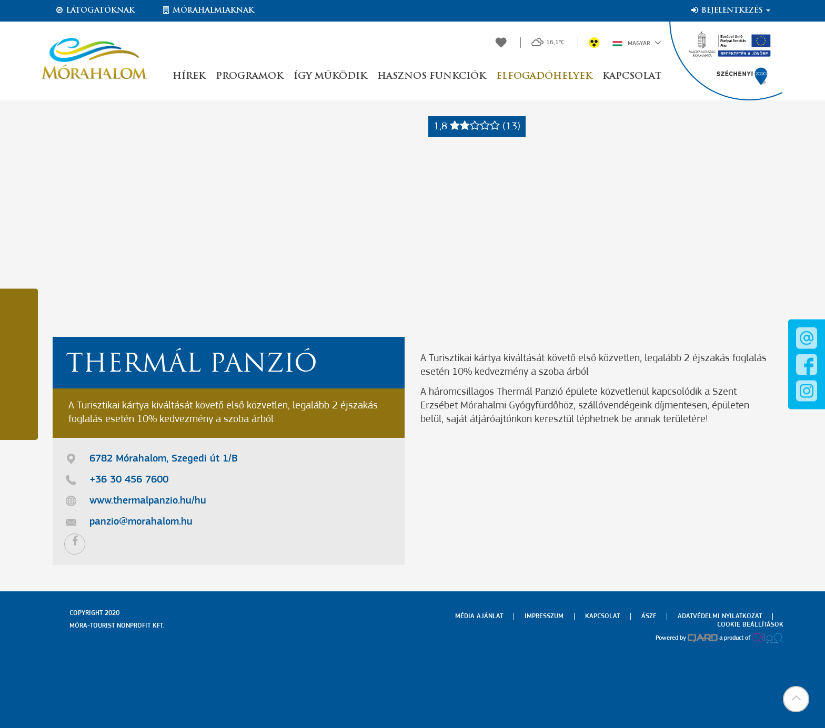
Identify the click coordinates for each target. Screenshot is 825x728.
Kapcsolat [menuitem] (602, 616)
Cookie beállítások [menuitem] (750, 624)
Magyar (636, 42)
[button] (796, 699)
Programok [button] (249, 76)
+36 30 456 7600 (128, 480)
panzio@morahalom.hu (141, 522)
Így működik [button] (330, 76)
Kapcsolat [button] (631, 76)
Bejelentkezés (730, 10)
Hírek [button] (189, 76)
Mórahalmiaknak (207, 10)
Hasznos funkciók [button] (431, 76)
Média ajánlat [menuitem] (479, 616)
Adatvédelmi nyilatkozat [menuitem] (720, 616)
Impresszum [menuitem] (544, 616)
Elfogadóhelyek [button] (544, 76)
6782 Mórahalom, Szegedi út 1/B (163, 459)
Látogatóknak (95, 10)
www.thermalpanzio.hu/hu (147, 501)
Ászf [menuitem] (648, 616)
